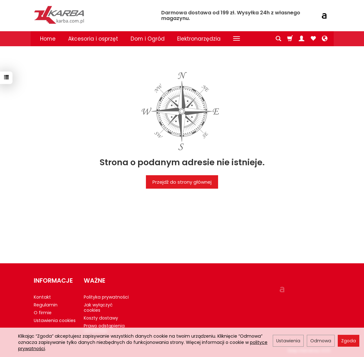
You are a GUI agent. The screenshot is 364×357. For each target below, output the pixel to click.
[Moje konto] (301, 38)
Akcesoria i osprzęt (93, 38)
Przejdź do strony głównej (182, 182)
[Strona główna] (93, 15)
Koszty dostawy (101, 318)
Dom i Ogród (148, 38)
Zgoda (348, 341)
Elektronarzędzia (199, 38)
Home (48, 38)
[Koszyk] (290, 38)
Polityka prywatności (106, 297)
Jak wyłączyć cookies (98, 307)
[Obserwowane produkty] (313, 38)
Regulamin (45, 305)
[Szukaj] (278, 38)
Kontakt (42, 297)
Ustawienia (288, 341)
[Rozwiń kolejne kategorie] (236, 38)
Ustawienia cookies (55, 320)
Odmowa (320, 341)
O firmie (43, 313)
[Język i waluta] (325, 38)
